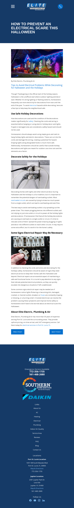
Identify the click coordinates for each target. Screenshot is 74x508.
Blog (37, 446)
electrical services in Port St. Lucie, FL (36, 325)
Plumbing (37, 425)
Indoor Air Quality (37, 429)
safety (31, 121)
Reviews (37, 437)
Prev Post (17, 332)
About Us (37, 408)
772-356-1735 (37, 371)
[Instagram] (39, 500)
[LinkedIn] (43, 500)
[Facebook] (30, 500)
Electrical (37, 421)
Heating (37, 416)
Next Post (56, 332)
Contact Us (37, 450)
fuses (43, 295)
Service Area (37, 433)
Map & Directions (37, 468)
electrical (33, 105)
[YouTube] (35, 500)
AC (37, 412)
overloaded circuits (18, 200)
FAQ (37, 441)
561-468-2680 (37, 374)
